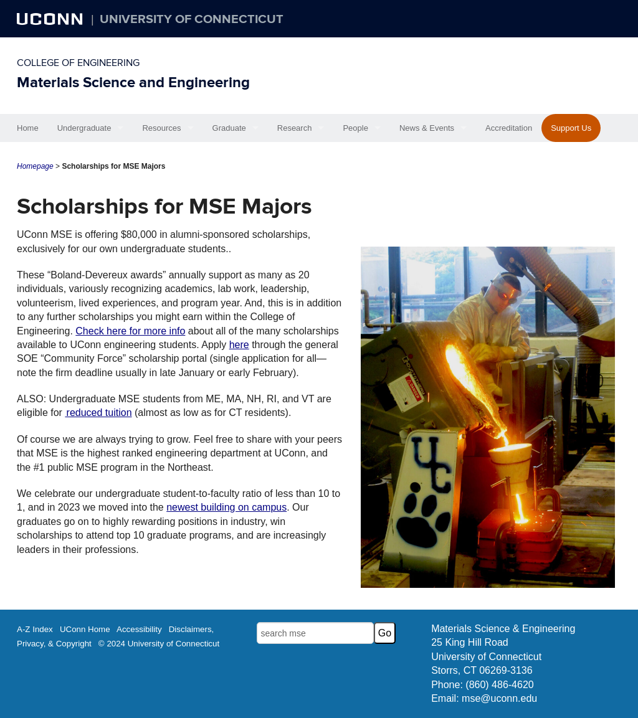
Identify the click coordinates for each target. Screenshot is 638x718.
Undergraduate (84, 128)
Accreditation (508, 128)
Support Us (571, 128)
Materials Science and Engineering (133, 82)
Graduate (229, 128)
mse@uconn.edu (499, 698)
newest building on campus (226, 507)
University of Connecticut (191, 19)
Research (294, 128)
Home (28, 128)
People (355, 128)
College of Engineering (78, 63)
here (239, 344)
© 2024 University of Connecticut (158, 643)
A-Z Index (35, 629)
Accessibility (139, 629)
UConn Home (85, 629)
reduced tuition (98, 412)
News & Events (426, 128)
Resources (161, 128)
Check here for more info (130, 331)
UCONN (51, 19)
